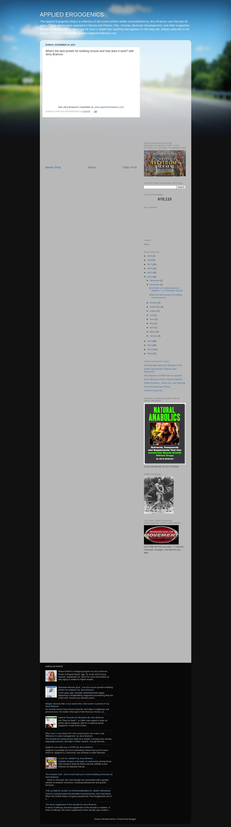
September (155, 307)
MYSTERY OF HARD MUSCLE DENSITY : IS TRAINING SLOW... (166, 289)
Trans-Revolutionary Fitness (157, 387)
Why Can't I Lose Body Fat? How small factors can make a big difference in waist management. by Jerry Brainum (74, 734)
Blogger (132, 819)
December (155, 280)
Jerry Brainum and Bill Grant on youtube (163, 375)
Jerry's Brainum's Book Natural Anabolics (163, 379)
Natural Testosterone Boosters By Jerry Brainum (81, 717)
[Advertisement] (91, 141)
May (152, 323)
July (152, 315)
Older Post (130, 167)
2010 (149, 353)
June (152, 319)
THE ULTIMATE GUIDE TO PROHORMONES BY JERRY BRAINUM (77, 791)
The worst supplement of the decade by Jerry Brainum (70, 804)
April (152, 327)
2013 (149, 341)
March (153, 332)
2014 (149, 277)
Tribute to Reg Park (153, 390)
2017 (149, 264)
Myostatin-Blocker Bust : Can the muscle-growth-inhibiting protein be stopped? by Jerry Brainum (85, 688)
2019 (149, 256)
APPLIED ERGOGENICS (72, 14)
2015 (149, 272)
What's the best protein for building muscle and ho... (165, 296)
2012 (149, 345)
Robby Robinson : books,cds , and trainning (164, 383)
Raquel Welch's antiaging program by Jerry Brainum (82, 671)
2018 (149, 260)
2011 (149, 349)
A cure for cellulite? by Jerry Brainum (75, 758)
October (154, 303)
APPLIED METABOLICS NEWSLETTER (163, 365)
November (155, 284)
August (153, 311)
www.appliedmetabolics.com (109, 107)
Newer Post (53, 167)
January (154, 336)
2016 (149, 268)
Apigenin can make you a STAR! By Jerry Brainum (69, 747)
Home (92, 167)
